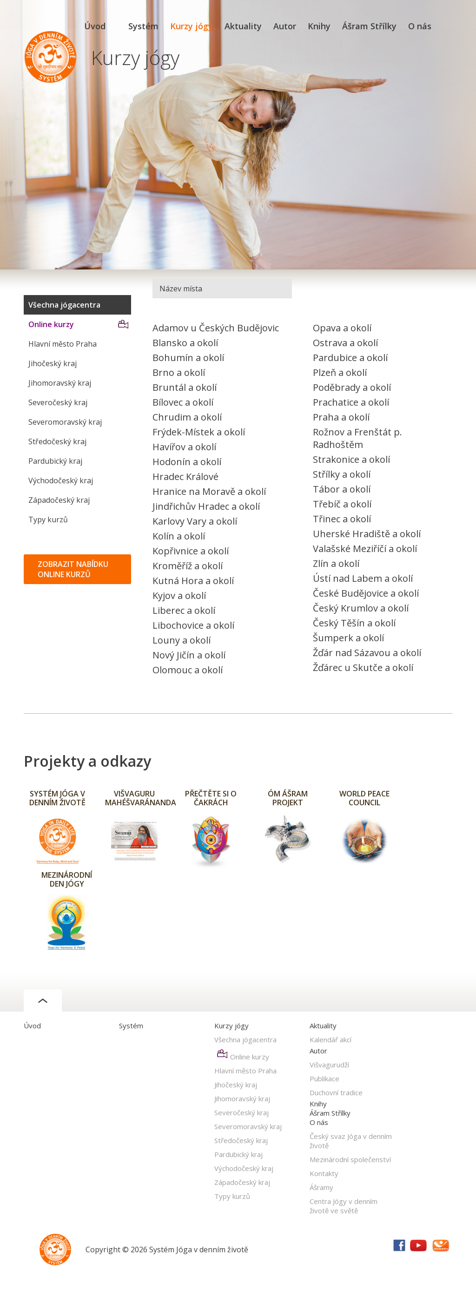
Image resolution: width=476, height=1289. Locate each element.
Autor (284, 26)
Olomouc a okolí (187, 670)
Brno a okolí (178, 372)
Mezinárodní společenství (350, 1159)
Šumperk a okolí (348, 637)
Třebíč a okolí (342, 504)
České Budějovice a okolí (366, 593)
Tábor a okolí (341, 489)
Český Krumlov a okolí (361, 608)
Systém (143, 26)
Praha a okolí (341, 417)
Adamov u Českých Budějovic (215, 328)
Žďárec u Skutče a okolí (363, 667)
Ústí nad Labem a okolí (363, 578)
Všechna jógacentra (64, 305)
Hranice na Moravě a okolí (209, 491)
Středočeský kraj (57, 441)
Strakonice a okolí (351, 459)
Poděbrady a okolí (352, 387)
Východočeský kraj (60, 480)
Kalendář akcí (330, 1039)
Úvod (95, 26)
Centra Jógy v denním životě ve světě (343, 1206)
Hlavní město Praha (62, 344)
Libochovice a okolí (193, 625)
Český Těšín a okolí (354, 623)
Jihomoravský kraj (59, 383)
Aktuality (243, 26)
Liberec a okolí (183, 610)
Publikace (324, 1078)
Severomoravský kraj (65, 422)
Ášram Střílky (369, 26)
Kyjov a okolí (179, 595)
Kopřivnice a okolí (190, 551)
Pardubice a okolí (350, 357)
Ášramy (321, 1187)
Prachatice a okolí (351, 402)
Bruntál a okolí (184, 387)
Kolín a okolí (178, 536)
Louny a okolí (181, 640)
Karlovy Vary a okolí (194, 521)
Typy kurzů (48, 519)
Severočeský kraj (57, 402)
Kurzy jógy (191, 26)
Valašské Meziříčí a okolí (365, 548)
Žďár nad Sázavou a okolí (367, 652)
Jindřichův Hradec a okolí (206, 506)
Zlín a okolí (336, 563)
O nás (419, 26)
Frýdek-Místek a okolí (198, 432)
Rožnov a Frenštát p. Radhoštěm (357, 438)
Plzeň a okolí (340, 372)
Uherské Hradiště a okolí (367, 533)
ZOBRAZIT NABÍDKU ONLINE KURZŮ (73, 569)
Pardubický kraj (55, 461)
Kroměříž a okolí (187, 565)
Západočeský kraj (59, 500)
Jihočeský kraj (52, 363)
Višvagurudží (329, 1064)
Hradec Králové (185, 476)
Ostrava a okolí (345, 342)
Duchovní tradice (336, 1092)
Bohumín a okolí (188, 357)
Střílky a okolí (341, 474)
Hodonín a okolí (186, 461)
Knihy (319, 26)
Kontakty (324, 1173)
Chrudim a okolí (187, 417)
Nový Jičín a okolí (188, 655)
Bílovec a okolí (182, 402)
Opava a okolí (342, 328)
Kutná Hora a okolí (193, 580)
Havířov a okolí (184, 447)
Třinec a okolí (342, 519)
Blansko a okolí (185, 342)
